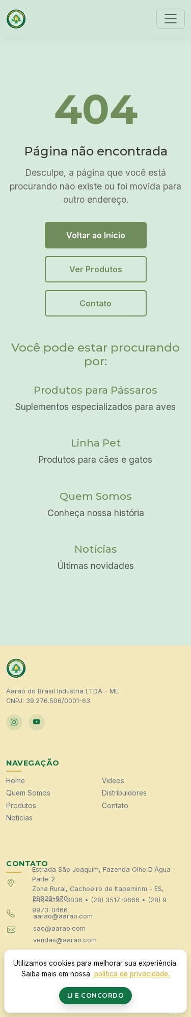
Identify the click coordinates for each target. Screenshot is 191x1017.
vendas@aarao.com (65, 940)
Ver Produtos (95, 269)
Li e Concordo (95, 995)
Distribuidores (124, 793)
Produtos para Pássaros (95, 390)
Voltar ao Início (95, 235)
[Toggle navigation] (170, 19)
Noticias (19, 818)
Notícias (95, 549)
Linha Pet (96, 443)
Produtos (21, 806)
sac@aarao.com (59, 928)
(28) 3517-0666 (115, 900)
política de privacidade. (131, 974)
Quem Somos (96, 496)
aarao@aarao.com (63, 916)
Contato (95, 303)
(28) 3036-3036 (57, 900)
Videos (113, 781)
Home (15, 781)
